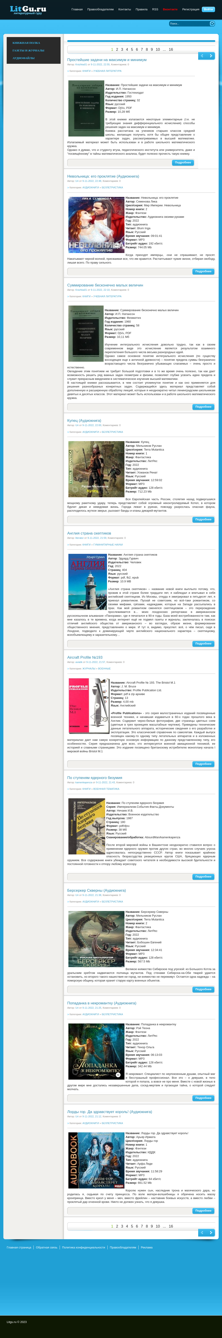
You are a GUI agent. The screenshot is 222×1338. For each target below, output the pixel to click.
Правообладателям (100, 9)
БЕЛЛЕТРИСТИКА (112, 187)
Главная (77, 9)
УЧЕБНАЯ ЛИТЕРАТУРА (107, 71)
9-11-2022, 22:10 (100, 289)
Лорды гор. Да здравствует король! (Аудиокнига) (109, 1112)
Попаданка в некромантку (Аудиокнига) (101, 1003)
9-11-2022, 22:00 (92, 425)
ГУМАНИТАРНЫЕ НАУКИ (108, 544)
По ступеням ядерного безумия (94, 778)
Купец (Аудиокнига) (84, 420)
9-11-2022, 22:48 (92, 181)
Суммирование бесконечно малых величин (105, 285)
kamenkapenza (83, 782)
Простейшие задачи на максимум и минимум (107, 60)
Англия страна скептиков (89, 533)
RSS (155, 9)
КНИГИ (87, 71)
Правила (142, 9)
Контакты (124, 9)
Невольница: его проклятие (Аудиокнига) (103, 176)
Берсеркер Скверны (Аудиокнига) (96, 890)
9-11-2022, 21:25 (92, 1007)
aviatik (78, 662)
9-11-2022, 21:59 (96, 538)
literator (79, 538)
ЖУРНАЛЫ (89, 668)
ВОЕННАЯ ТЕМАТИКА (106, 789)
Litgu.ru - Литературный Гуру (36, 10)
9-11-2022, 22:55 (100, 64)
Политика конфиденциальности (83, 1247)
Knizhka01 (81, 64)
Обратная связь (46, 1247)
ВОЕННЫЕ (104, 668)
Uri (76, 181)
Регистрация (190, 9)
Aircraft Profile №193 (84, 657)
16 (171, 49)
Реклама (146, 1247)
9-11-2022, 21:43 (105, 782)
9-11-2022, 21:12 (92, 1116)
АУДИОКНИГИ (91, 187)
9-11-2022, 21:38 (92, 895)
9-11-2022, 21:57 (95, 662)
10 (158, 49)
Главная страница (19, 1247)
